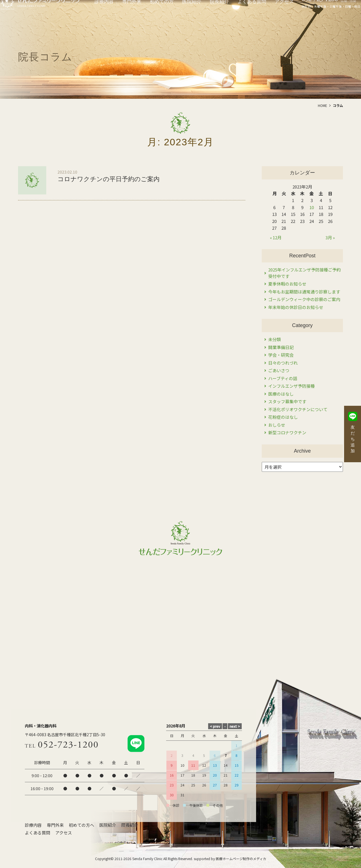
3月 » (330, 237)
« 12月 (275, 237)
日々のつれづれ (283, 363)
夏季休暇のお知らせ (287, 284)
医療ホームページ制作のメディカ (241, 858)
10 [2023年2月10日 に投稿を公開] (311, 207)
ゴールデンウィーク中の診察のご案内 (304, 299)
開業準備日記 (281, 347)
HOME (322, 105)
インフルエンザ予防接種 (291, 386)
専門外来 (55, 825)
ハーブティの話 (282, 378)
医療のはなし (281, 394)
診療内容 (33, 825)
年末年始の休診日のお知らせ (295, 307)
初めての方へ (81, 825)
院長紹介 (129, 825)
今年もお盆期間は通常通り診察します (304, 292)
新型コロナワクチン (287, 432)
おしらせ (276, 425)
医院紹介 (107, 825)
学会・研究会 (281, 355)
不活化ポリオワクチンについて (297, 409)
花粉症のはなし (283, 417)
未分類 (274, 339)
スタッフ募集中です (287, 401)
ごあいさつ (278, 370)
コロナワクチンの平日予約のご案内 (109, 179)
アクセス (63, 833)
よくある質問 (37, 833)
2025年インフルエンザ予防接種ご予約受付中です (304, 273)
